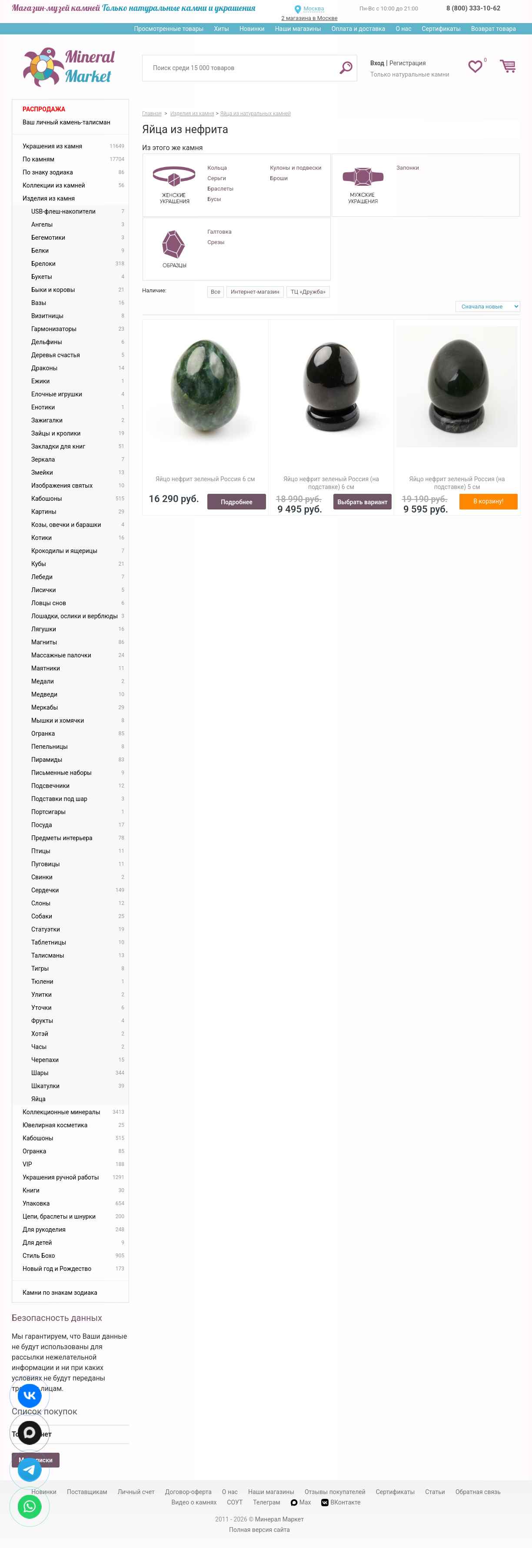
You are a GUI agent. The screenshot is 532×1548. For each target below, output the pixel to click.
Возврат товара (493, 28)
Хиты (221, 28)
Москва (313, 8)
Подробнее (237, 502)
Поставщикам (87, 1491)
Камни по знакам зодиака (60, 1292)
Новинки (252, 28)
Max (301, 1502)
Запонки (407, 167)
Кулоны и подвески (295, 167)
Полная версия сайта (259, 1529)
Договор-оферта (188, 1491)
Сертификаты (441, 28)
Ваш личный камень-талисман (66, 122)
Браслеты (220, 188)
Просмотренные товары (168, 28)
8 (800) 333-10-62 (473, 8)
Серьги (216, 178)
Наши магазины (298, 28)
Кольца (217, 167)
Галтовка (219, 231)
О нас (403, 28)
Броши (279, 178)
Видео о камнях (194, 1502)
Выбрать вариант (362, 502)
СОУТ (235, 1502)
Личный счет (136, 1491)
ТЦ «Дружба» (308, 291)
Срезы (215, 242)
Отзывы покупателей (335, 1491)
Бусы (214, 199)
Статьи (435, 1491)
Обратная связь (478, 1491)
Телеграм (266, 1502)
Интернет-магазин (255, 291)
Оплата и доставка (359, 28)
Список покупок (44, 1411)
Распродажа (44, 109)
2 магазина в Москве (309, 18)
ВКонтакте (340, 1502)
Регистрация (407, 63)
